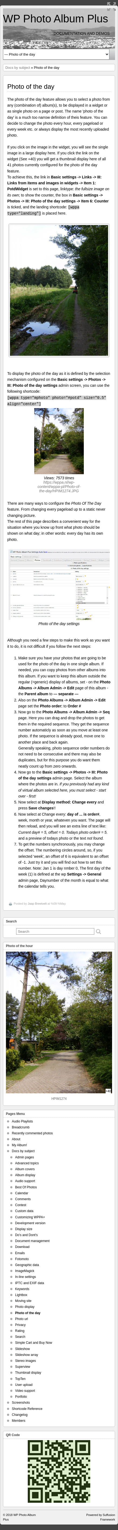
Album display (25, 1175)
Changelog (19, 1415)
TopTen (20, 1379)
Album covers (25, 1169)
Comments (23, 1199)
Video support (25, 1391)
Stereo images (25, 1361)
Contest (20, 1205)
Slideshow (22, 1349)
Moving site (23, 1301)
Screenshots (21, 1403)
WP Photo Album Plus (55, 19)
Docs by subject (17, 68)
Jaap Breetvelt (37, 903)
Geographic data (27, 1265)
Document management (32, 1241)
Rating (20, 1331)
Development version (30, 1223)
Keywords (22, 1289)
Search (20, 1337)
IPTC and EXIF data (29, 1283)
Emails (20, 1253)
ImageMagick (24, 1271)
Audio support (25, 1181)
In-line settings (25, 1277)
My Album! (19, 1145)
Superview (22, 1367)
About (16, 1139)
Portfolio (21, 1397)
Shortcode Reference (27, 1409)
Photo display (24, 1307)
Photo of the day (27, 1313)
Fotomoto (22, 1259)
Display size (23, 1229)
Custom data (24, 1211)
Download (22, 1247)
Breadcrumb (20, 1127)
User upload (24, 1385)
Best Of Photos (26, 1187)
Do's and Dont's (26, 1235)
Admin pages (24, 1157)
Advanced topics (27, 1163)
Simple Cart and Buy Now (33, 1343)
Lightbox (21, 1295)
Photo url (21, 1319)
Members (18, 1421)
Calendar (21, 1193)
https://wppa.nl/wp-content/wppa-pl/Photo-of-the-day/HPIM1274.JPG (58, 486)
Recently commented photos (32, 1133)
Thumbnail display (28, 1373)
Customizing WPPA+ (30, 1217)
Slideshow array (26, 1355)
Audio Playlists (22, 1121)
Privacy (20, 1325)
